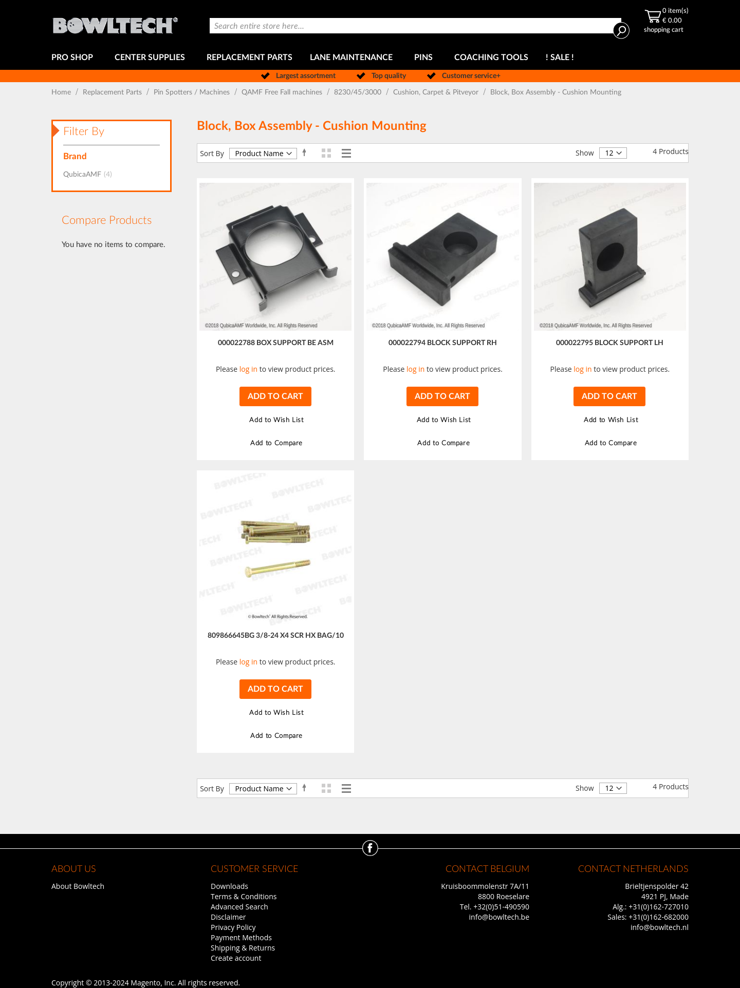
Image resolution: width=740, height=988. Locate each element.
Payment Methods (241, 937)
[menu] (370, 58)
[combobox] (415, 25)
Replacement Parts (113, 92)
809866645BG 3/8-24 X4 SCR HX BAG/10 (276, 635)
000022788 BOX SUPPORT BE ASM (276, 343)
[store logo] (115, 23)
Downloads (229, 886)
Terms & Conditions (244, 896)
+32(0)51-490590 (501, 906)
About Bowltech (77, 886)
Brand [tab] (75, 156)
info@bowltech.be (499, 917)
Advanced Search (239, 906)
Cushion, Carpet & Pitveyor (436, 92)
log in (248, 369)
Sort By (212, 153)
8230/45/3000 (358, 92)
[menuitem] (74, 58)
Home (62, 92)
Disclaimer (228, 917)
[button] (275, 420)
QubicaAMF (90, 174)
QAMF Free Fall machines (283, 92)
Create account (236, 958)
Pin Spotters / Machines (193, 92)
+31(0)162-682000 (658, 917)
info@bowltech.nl (660, 927)
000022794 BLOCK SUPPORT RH (442, 343)
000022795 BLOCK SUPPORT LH (609, 343)
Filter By (83, 131)
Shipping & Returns (243, 948)
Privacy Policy (233, 927)
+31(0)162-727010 (658, 906)
